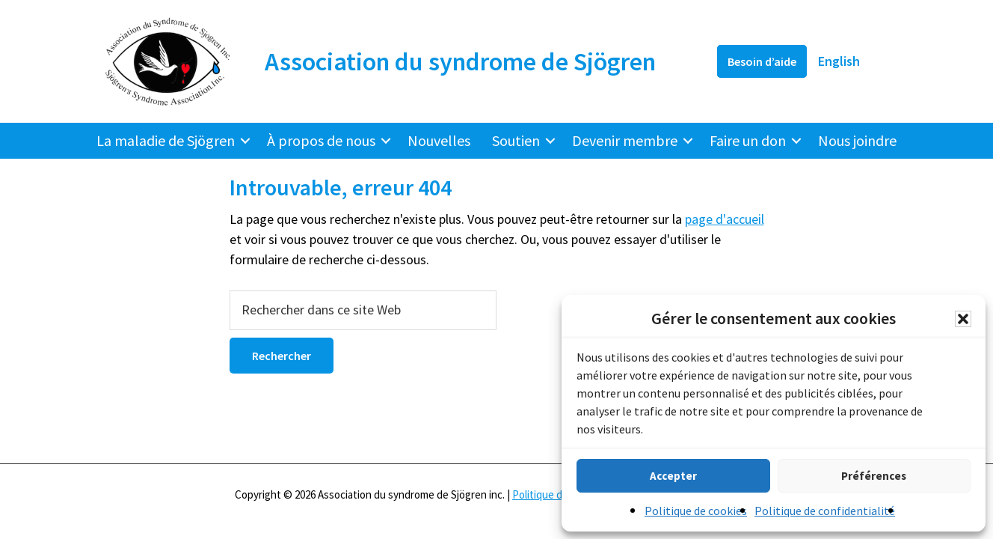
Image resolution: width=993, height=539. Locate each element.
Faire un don (748, 140)
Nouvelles (439, 140)
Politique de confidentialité (824, 510)
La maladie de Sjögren (165, 140)
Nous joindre (857, 140)
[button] (963, 318)
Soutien (516, 140)
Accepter (673, 476)
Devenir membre (624, 140)
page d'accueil (724, 219)
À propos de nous (321, 140)
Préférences (873, 476)
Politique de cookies (696, 510)
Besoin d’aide (762, 61)
